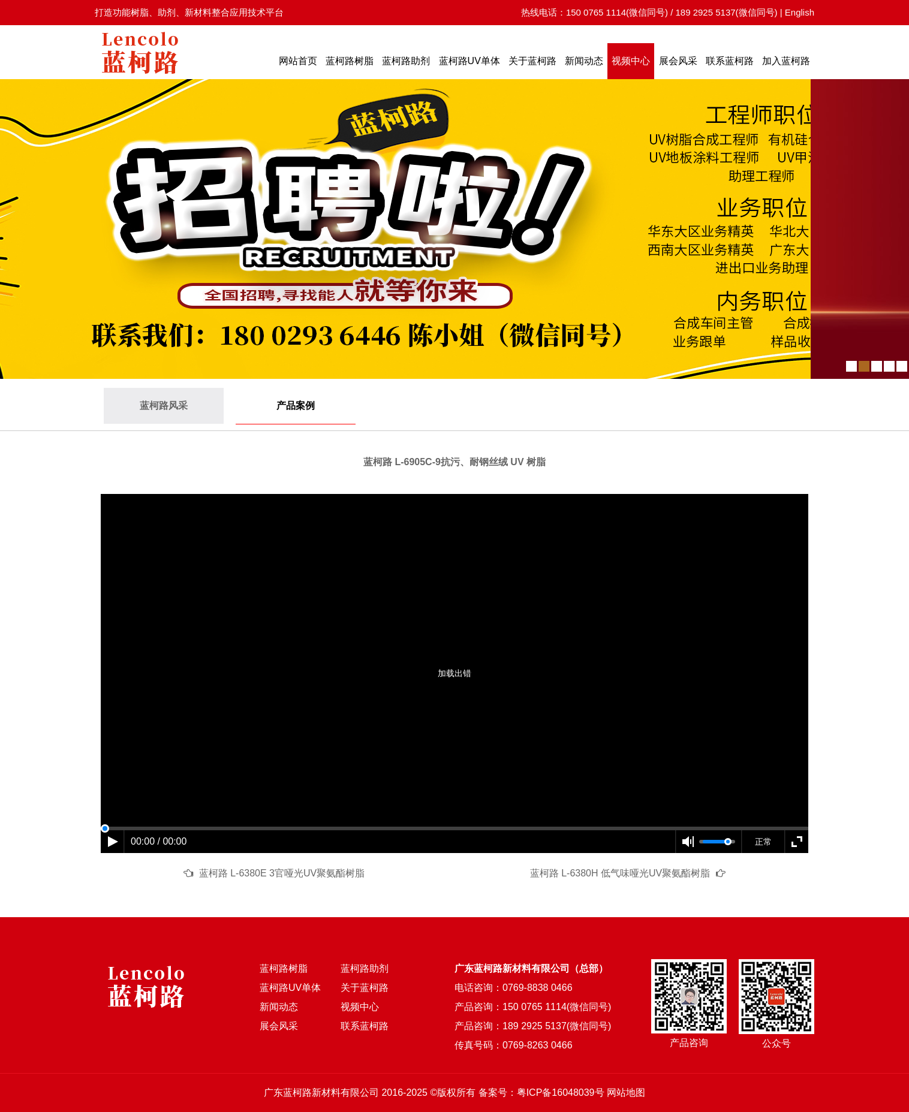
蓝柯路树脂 (350, 61)
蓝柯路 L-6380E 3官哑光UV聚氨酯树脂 (282, 873)
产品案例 (295, 405)
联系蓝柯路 (730, 61)
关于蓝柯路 (532, 61)
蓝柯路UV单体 (469, 61)
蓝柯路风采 (164, 405)
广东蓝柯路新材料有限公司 (321, 1092)
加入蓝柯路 (786, 61)
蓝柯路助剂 (406, 61)
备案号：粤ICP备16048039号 (541, 1092)
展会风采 (678, 61)
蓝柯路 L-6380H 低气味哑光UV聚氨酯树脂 (620, 873)
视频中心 (631, 61)
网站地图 (626, 1092)
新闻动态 (584, 61)
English (799, 12)
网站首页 (298, 61)
